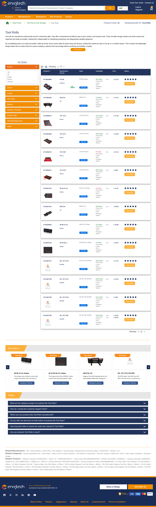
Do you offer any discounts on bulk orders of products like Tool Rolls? (78, 420)
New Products (56, 17)
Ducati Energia (69, 451)
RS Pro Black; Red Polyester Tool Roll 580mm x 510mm (124, 467)
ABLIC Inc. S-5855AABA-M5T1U (60, 459)
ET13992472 (47, 152)
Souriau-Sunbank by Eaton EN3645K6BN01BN (97, 461)
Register (139, 10)
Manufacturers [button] (24, 17)
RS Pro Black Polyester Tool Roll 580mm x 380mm (83, 464)
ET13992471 (47, 170)
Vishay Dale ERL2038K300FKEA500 (86, 459)
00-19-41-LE (64, 188)
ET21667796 (47, 279)
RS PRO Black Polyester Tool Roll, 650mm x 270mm (50, 467)
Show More (78, 49)
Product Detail (26, 383)
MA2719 (62, 97)
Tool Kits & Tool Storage (36, 23)
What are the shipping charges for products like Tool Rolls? (78, 403)
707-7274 (63, 116)
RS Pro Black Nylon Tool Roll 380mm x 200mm (55, 469)
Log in (138, 7)
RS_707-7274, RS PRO (126, 373)
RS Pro (22, 79)
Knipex (22, 77)
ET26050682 (47, 225)
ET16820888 (47, 79)
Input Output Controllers (133, 453)
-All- (22, 72)
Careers (68, 17)
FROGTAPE (104, 451)
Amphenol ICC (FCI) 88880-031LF (17, 461)
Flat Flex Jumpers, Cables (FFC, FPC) (110, 453)
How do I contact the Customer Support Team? (78, 409)
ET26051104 (47, 243)
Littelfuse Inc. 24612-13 (39, 461)
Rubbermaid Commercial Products (86, 451)
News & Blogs (113, 487)
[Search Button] (110, 8)
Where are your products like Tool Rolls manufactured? (78, 414)
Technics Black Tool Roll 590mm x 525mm (48, 464)
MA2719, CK (87, 373)
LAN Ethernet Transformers (85, 453)
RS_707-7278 (64, 297)
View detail (129, 83)
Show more (83, 87)
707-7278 (63, 170)
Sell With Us (140, 487)
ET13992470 (47, 116)
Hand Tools (16, 23)
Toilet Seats (46, 453)
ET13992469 (47, 134)
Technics (22, 81)
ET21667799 (47, 315)
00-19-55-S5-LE (65, 243)
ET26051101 (47, 188)
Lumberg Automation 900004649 (138, 459)
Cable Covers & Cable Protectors (63, 453)
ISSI (27, 451)
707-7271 (63, 134)
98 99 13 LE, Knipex (21, 373)
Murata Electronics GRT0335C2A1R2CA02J (64, 461)
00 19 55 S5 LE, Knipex (57, 373)
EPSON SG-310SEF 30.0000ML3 (113, 459)
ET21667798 (47, 297)
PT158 (62, 79)
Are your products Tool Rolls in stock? (78, 432)
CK (22, 74)
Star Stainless (57, 451)
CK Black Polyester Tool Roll (22, 464)
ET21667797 (47, 261)
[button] (151, 9)
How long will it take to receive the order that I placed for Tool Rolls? (78, 426)
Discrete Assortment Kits (31, 453)
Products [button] (9, 17)
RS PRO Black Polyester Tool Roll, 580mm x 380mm (121, 464)
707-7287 (63, 152)
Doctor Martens (36, 451)
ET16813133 (47, 206)
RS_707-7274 (64, 261)
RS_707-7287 (64, 315)
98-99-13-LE (64, 225)
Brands (22, 67)
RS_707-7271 (64, 279)
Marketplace (41, 17)
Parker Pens (47, 451)
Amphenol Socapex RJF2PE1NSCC (34, 459)
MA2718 (62, 206)
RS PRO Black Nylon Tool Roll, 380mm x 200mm (86, 467)
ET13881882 (47, 97)
